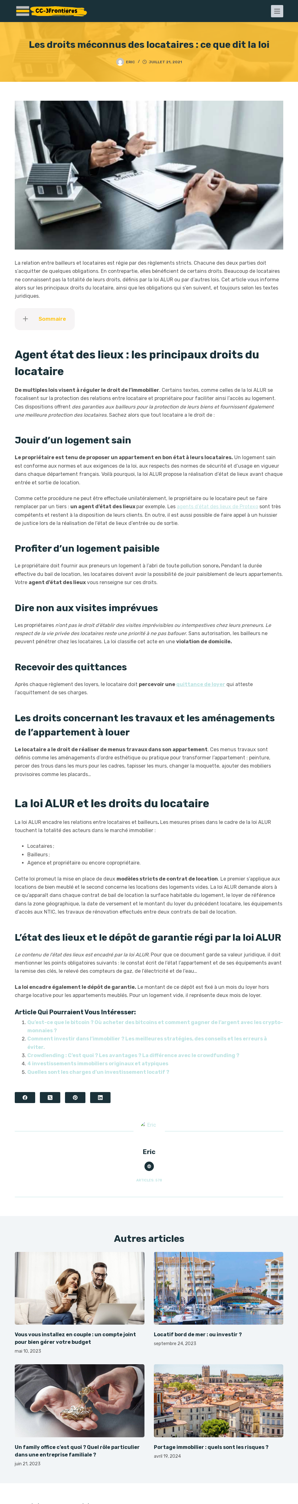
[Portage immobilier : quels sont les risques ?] (218, 1400)
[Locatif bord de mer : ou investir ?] (218, 1288)
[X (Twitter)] (50, 1097)
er (222, 684)
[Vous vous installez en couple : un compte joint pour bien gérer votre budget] (79, 1288)
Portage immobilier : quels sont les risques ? (211, 1447)
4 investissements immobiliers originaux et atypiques (97, 1064)
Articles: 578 (149, 1180)
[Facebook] (25, 1097)
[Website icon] (149, 1166)
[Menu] (277, 11)
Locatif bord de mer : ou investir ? (198, 1335)
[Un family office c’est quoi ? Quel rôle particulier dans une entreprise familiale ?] (79, 1400)
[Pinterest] (75, 1097)
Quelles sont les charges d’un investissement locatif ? (98, 1072)
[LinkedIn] (100, 1097)
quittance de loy (197, 684)
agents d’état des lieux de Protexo (217, 507)
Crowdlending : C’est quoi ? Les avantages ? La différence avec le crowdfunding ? (133, 1055)
